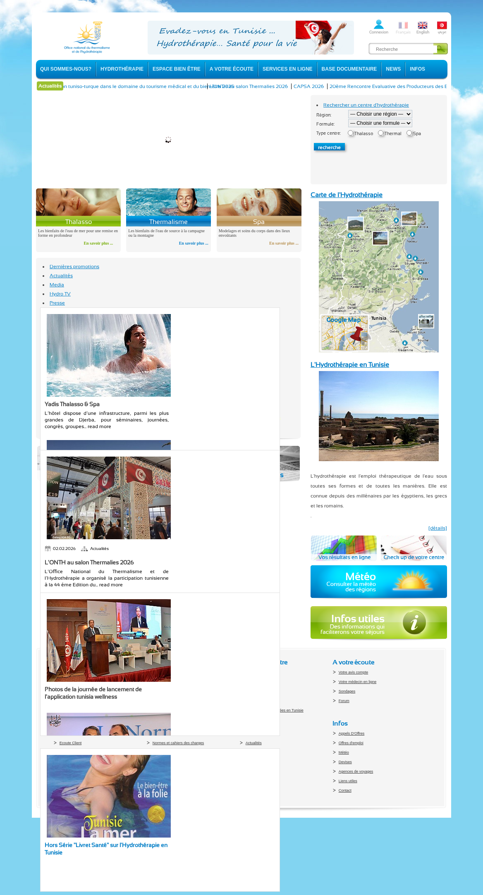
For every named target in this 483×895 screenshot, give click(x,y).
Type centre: (328, 133)
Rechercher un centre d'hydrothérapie (366, 105)
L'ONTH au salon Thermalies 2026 (254, 86)
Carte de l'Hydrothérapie (347, 195)
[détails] (437, 528)
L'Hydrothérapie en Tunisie (350, 365)
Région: (323, 115)
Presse (57, 303)
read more (99, 426)
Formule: (325, 124)
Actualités (61, 275)
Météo (344, 752)
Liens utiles (348, 781)
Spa (417, 133)
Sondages (347, 691)
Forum (344, 701)
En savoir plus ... (98, 243)
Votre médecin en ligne (358, 682)
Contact (345, 790)
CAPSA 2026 (314, 86)
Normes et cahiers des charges (178, 743)
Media (57, 285)
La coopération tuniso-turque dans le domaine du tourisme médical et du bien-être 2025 (139, 86)
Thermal (393, 133)
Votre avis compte (353, 672)
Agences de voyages (356, 771)
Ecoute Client (71, 743)
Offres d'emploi (351, 743)
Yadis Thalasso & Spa (72, 404)
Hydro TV (60, 294)
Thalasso (363, 133)
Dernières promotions (74, 266)
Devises (345, 762)
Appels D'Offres (352, 733)
